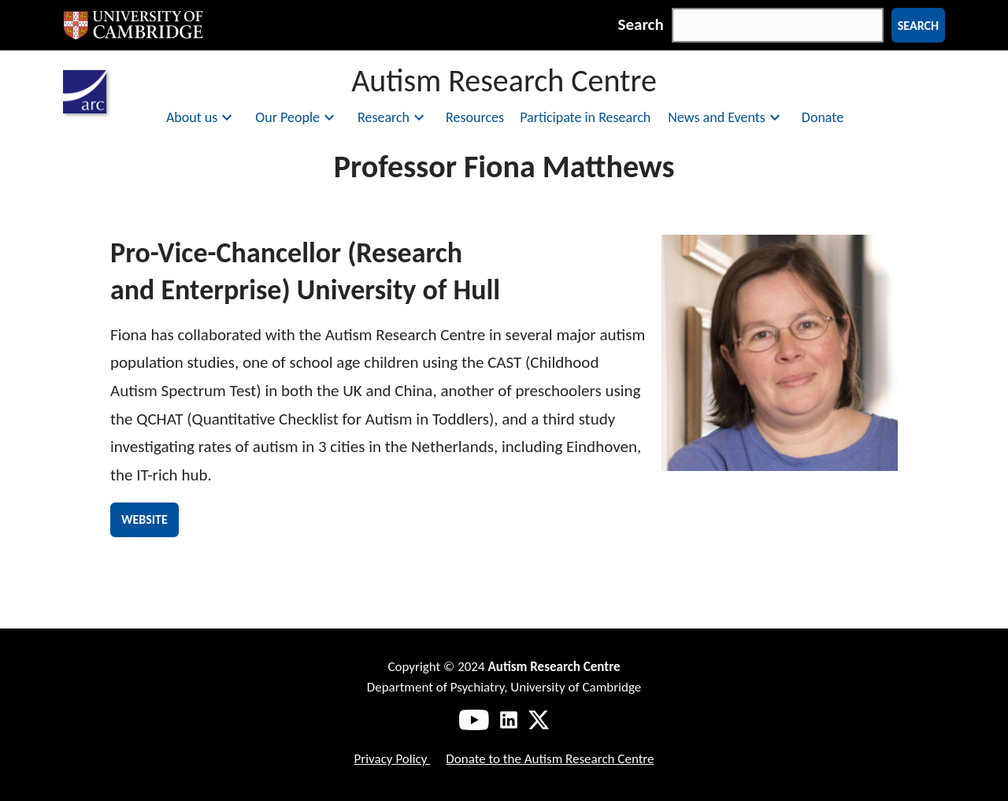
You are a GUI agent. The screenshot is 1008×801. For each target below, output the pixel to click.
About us (201, 117)
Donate (822, 117)
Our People (297, 117)
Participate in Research (585, 117)
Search (641, 24)
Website (144, 519)
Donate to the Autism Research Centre (550, 759)
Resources (475, 117)
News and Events (726, 117)
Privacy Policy (392, 759)
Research (393, 117)
